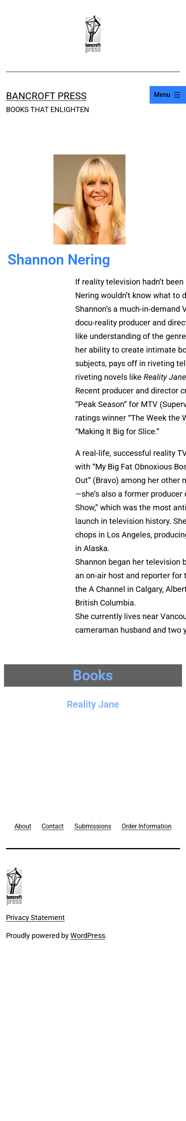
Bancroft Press (46, 96)
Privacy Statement (35, 917)
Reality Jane (93, 702)
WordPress (87, 935)
